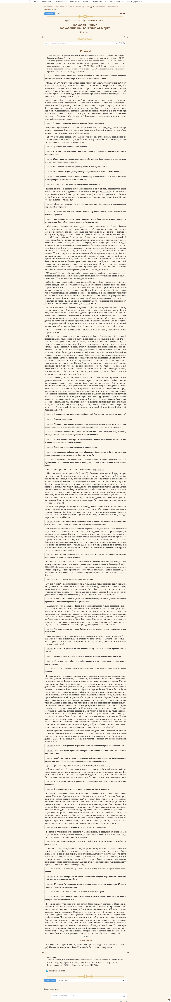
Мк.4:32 (50, 758)
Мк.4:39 (50, 884)
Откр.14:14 (49, 716)
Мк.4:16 (50, 432)
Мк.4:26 (50, 649)
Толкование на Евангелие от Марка (84, 28)
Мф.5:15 (72, 550)
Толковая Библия (85, 25)
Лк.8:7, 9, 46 (118, 945)
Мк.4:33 (50, 781)
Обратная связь (63, 980)
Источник (85, 32)
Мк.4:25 (50, 629)
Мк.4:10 (50, 204)
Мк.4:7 (49, 172)
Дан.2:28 (86, 304)
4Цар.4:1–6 (50, 625)
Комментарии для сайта (16, 1000)
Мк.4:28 (50, 661)
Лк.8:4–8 (99, 194)
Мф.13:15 (83, 350)
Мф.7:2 (112, 625)
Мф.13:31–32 (104, 765)
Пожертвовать (49, 13)
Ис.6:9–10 (89, 355)
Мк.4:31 (50, 751)
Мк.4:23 (50, 579)
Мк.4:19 (50, 452)
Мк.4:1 (49, 76)
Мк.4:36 (50, 841)
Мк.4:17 (50, 439)
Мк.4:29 (50, 669)
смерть (57, 402)
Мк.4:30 (50, 746)
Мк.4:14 (50, 419)
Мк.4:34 (50, 789)
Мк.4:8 (49, 177)
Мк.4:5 (49, 159)
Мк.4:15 (50, 424)
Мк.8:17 (118, 495)
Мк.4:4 (49, 151)
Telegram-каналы (57, 970)
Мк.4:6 (49, 167)
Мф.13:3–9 (105, 192)
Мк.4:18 (50, 447)
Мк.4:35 (50, 827)
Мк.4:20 (50, 460)
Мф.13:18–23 (98, 470)
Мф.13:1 (79, 116)
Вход (123, 14)
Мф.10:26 (49, 567)
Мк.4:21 (50, 522)
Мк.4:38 (50, 876)
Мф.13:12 (59, 644)
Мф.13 (116, 130)
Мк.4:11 (50, 212)
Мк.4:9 (49, 184)
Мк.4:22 (50, 554)
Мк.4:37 (50, 869)
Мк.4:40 (50, 892)
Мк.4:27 (50, 656)
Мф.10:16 (108, 945)
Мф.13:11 (116, 366)
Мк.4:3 (49, 146)
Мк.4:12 (50, 219)
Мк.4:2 (49, 123)
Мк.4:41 (50, 897)
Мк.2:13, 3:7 (60, 86)
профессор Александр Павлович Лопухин (84, 20)
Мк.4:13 (50, 414)
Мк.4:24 (50, 599)
